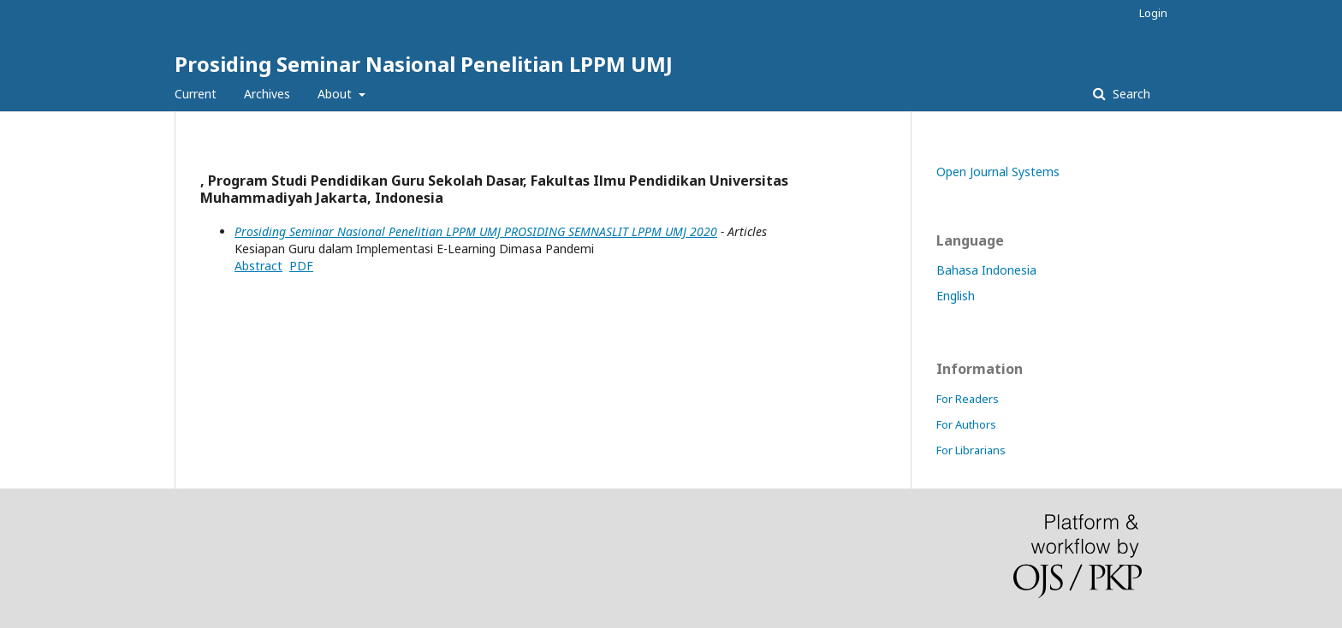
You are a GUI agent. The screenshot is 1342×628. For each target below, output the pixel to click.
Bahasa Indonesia (986, 270)
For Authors (966, 424)
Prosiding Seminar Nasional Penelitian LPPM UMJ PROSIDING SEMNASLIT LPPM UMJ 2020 (476, 231)
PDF (301, 266)
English (955, 295)
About (336, 94)
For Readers (967, 398)
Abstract (258, 266)
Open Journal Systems (998, 171)
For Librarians (971, 450)
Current (196, 94)
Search (1129, 94)
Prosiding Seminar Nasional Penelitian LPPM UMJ (424, 64)
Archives (267, 94)
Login (1153, 13)
